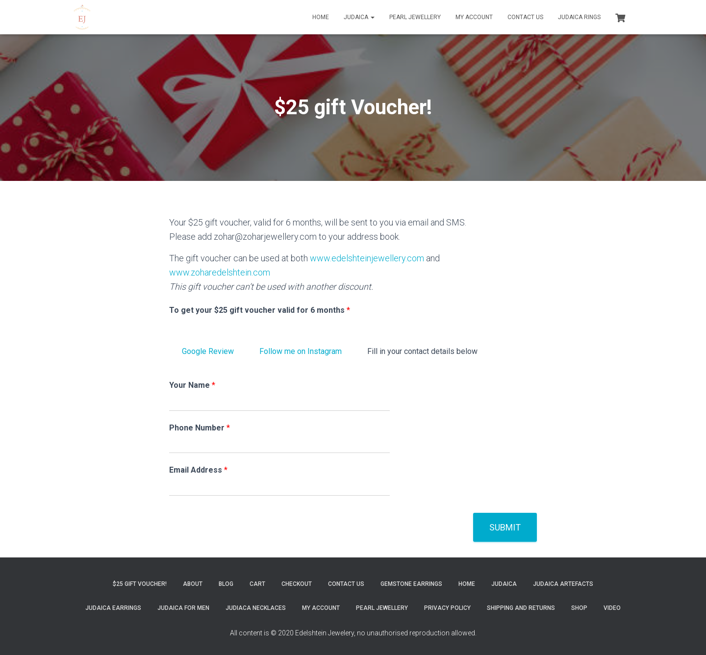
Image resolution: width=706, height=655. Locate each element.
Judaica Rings (579, 17)
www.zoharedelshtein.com (219, 272)
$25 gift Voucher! (140, 583)
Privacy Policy (447, 608)
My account (474, 17)
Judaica (359, 17)
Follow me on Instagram (300, 351)
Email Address (198, 470)
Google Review (208, 351)
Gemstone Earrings (411, 583)
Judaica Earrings (113, 608)
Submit (505, 527)
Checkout (296, 583)
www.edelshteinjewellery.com (367, 258)
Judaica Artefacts (563, 583)
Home (320, 17)
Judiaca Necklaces (256, 608)
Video (612, 608)
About (192, 583)
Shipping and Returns (521, 608)
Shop (579, 608)
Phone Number (199, 427)
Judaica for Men (183, 608)
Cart (257, 583)
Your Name (192, 385)
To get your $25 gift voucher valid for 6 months (259, 310)
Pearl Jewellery (415, 17)
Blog (226, 583)
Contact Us (525, 17)
